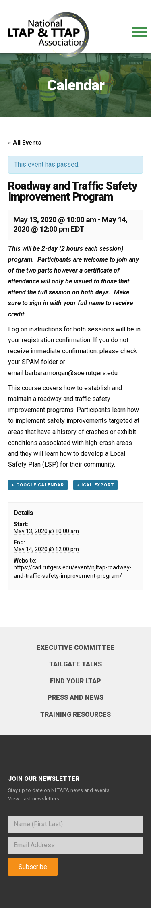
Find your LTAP (75, 681)
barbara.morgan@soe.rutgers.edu (71, 373)
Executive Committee (75, 648)
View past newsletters (33, 799)
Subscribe (33, 867)
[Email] (75, 845)
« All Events (24, 142)
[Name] (75, 824)
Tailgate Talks (75, 664)
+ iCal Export (95, 485)
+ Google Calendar (38, 485)
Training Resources (75, 714)
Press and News (75, 697)
